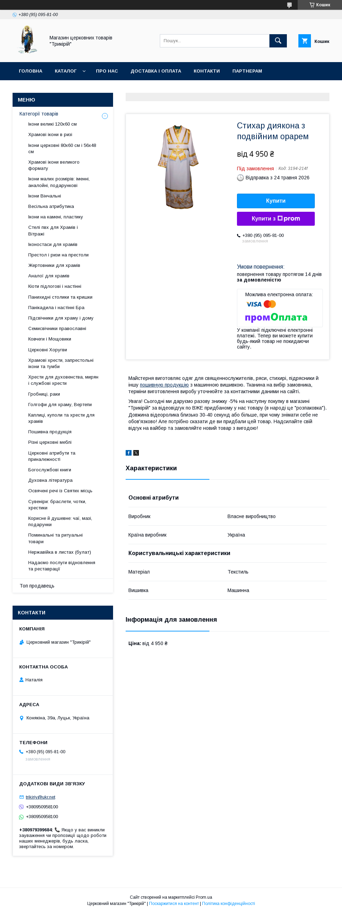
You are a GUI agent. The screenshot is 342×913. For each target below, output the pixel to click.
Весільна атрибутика (51, 206)
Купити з (276, 219)
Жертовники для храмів (54, 265)
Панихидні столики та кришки (60, 297)
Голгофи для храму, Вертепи (60, 404)
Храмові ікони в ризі (50, 134)
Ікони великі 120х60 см (52, 124)
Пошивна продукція (50, 431)
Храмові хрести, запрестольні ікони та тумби (61, 363)
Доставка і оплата (156, 71)
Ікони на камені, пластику (55, 216)
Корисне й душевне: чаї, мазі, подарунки (60, 521)
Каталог (65, 71)
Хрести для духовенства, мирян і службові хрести (63, 380)
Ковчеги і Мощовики (49, 339)
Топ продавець (37, 586)
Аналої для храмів (48, 275)
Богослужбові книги (49, 469)
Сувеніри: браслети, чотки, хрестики (57, 504)
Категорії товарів (39, 114)
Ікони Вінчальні (44, 196)
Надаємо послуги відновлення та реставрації (61, 565)
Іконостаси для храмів (52, 244)
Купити (276, 201)
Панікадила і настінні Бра (56, 307)
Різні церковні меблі (50, 442)
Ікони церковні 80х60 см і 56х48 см (62, 148)
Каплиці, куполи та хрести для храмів (61, 418)
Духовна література (50, 480)
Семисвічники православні (57, 328)
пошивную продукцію (164, 385)
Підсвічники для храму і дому (61, 318)
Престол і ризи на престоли (58, 254)
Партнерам (247, 71)
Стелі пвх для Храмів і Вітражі (53, 230)
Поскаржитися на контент (174, 903)
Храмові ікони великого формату (54, 165)
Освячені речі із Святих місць (60, 490)
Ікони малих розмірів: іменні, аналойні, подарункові (59, 182)
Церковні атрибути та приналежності (51, 456)
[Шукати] (278, 40)
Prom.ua (204, 897)
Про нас (107, 71)
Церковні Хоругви (47, 349)
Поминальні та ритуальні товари (55, 538)
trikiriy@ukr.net (40, 797)
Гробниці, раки (44, 394)
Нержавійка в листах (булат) (59, 552)
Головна (30, 71)
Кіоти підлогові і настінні (54, 286)
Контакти (207, 71)
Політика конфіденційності (228, 903)
